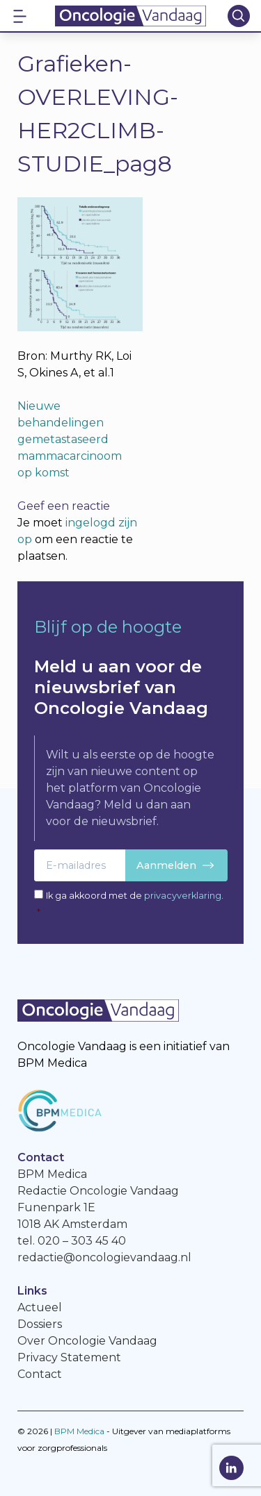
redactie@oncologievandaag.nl (104, 1257)
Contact (39, 1374)
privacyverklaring (182, 895)
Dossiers (39, 1324)
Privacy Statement (69, 1357)
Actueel (39, 1307)
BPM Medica (79, 1431)
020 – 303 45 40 (82, 1240)
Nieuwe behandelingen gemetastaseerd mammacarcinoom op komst (69, 439)
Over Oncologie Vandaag (87, 1340)
